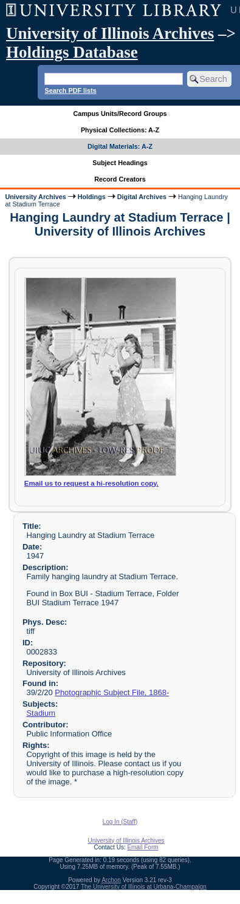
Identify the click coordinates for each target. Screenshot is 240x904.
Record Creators (120, 179)
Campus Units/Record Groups (119, 113)
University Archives (35, 196)
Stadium (40, 713)
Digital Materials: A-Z (120, 146)
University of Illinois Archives (110, 33)
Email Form (142, 847)
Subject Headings (120, 162)
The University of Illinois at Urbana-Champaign (144, 886)
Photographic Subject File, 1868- (112, 692)
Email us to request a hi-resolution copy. (91, 483)
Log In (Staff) (120, 821)
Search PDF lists (70, 90)
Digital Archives (141, 196)
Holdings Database (72, 52)
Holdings (92, 196)
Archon (111, 880)
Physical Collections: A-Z (120, 130)
